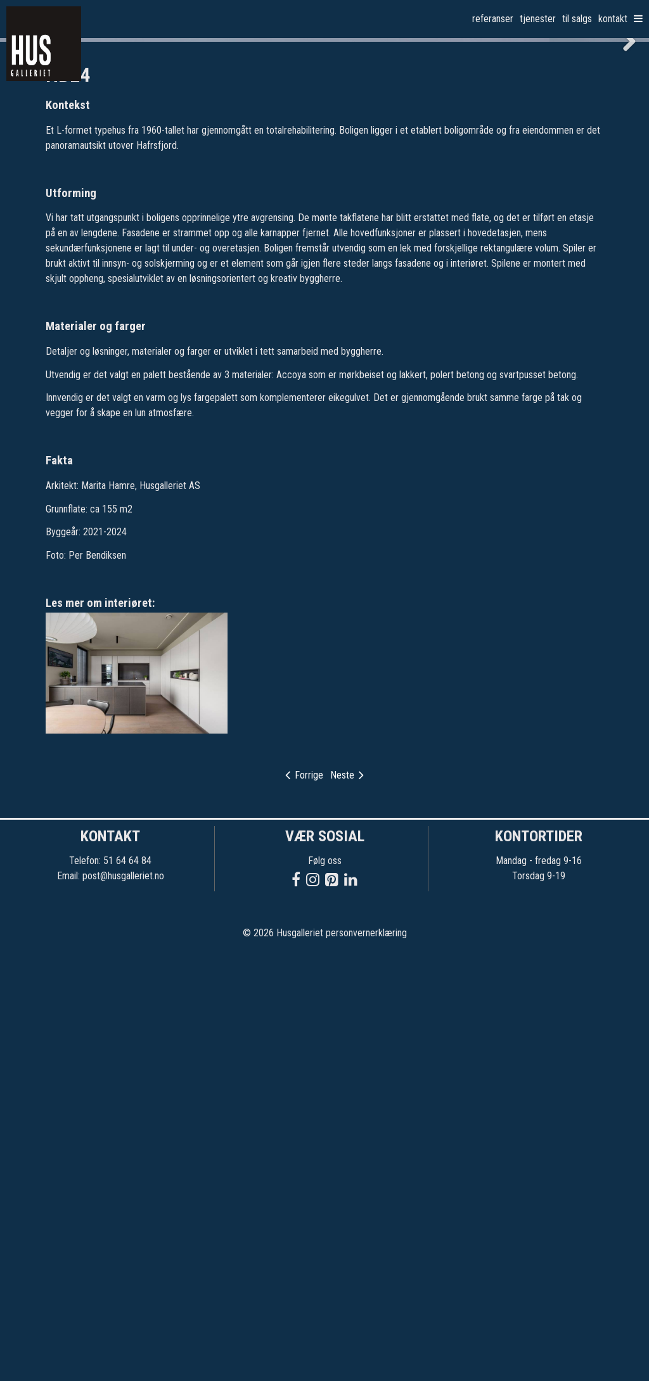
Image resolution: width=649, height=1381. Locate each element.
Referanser (492, 19)
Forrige (304, 1202)
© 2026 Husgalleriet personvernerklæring (325, 1360)
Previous (25, 253)
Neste (347, 1202)
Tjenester (538, 19)
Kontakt (612, 19)
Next (623, 253)
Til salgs (577, 19)
